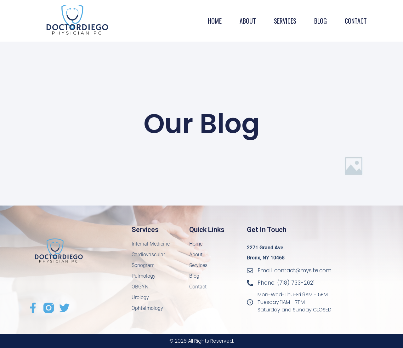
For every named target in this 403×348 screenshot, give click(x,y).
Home (215, 21)
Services (285, 21)
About (248, 21)
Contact (356, 21)
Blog (320, 21)
